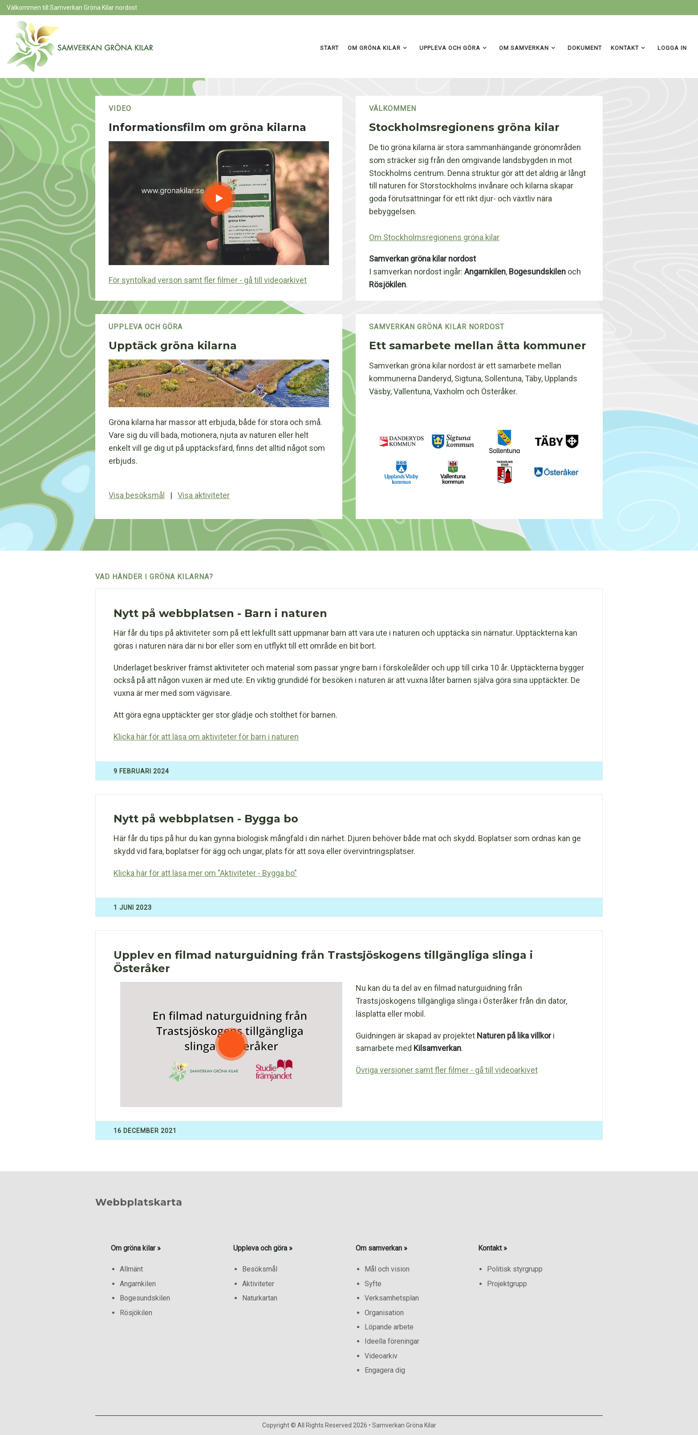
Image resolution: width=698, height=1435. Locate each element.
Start (329, 48)
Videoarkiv (381, 1356)
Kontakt (625, 48)
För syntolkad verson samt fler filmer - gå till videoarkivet (208, 280)
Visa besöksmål (137, 495)
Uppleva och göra (449, 48)
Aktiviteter (258, 1284)
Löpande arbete (389, 1327)
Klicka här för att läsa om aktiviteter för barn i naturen (206, 736)
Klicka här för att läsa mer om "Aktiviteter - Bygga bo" (205, 873)
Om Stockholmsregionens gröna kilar (434, 237)
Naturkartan (259, 1298)
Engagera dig (385, 1370)
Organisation (384, 1312)
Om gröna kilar (374, 48)
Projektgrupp (507, 1284)
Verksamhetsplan (392, 1298)
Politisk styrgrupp (515, 1269)
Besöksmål (259, 1269)
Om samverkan (524, 48)
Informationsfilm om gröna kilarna (207, 127)
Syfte (373, 1284)
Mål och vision (387, 1269)
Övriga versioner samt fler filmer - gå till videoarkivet (447, 1070)
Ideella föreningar (392, 1341)
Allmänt (131, 1269)
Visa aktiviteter (204, 495)
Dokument (585, 48)
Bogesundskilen (145, 1298)
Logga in (672, 48)
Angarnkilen (138, 1284)
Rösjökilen (136, 1312)
